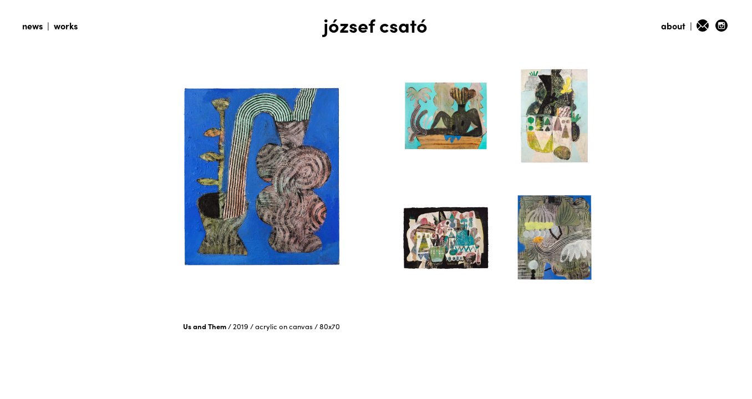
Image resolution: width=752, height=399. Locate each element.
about (673, 25)
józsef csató (375, 24)
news (32, 25)
